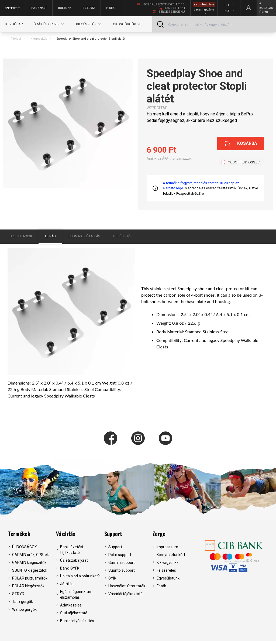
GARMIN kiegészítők (29, 562)
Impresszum (167, 547)
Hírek (110, 8)
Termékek (19, 534)
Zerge (159, 534)
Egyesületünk (168, 578)
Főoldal (16, 38)
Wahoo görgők (24, 609)
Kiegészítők (38, 38)
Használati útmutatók (126, 586)
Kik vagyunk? (167, 562)
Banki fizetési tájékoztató (71, 550)
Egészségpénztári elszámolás (75, 594)
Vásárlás (65, 534)
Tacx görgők (22, 601)
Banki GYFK (69, 568)
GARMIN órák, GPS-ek (30, 555)
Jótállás (67, 584)
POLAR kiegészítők (28, 586)
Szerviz (88, 8)
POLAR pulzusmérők (29, 578)
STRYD (18, 594)
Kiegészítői (122, 236)
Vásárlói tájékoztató (125, 594)
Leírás (50, 236)
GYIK (112, 578)
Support (113, 534)
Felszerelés (166, 570)
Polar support (119, 555)
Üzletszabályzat (74, 560)
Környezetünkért (171, 555)
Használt (39, 8)
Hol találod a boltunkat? (80, 576)
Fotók (161, 586)
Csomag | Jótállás (84, 236)
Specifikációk (21, 236)
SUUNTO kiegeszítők (29, 570)
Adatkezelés (71, 605)
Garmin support (121, 562)
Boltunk (64, 8)
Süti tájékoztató (73, 613)
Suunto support (121, 570)
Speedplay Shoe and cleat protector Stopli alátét (90, 38)
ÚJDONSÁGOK (24, 547)
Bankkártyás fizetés (77, 621)
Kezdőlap (14, 24)
